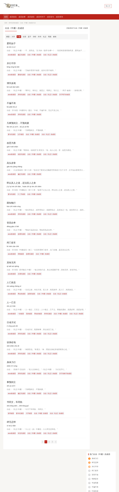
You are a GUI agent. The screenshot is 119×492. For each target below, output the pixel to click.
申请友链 (112, 460)
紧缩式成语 (22, 75)
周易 (49, 37)
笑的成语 (106, 477)
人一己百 (11, 304)
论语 (24, 37)
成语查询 (59, 17)
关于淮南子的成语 (66, 376)
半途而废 (95, 56)
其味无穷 (11, 264)
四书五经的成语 (14, 23)
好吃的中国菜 (8, 464)
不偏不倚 (11, 103)
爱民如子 (11, 43)
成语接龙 (13, 17)
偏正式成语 (22, 55)
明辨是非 (95, 52)
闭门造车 (11, 244)
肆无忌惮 (11, 424)
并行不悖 (11, 63)
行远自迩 (95, 65)
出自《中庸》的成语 (35, 55)
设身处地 (11, 344)
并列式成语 (22, 95)
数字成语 (86, 477)
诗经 (34, 37)
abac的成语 (12, 115)
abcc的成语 (96, 477)
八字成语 (25, 477)
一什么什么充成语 (96, 117)
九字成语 (21, 135)
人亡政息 (11, 284)
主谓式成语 (22, 275)
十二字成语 (22, 195)
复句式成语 (12, 135)
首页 (6, 17)
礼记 (44, 37)
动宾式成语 (22, 155)
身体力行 (11, 364)
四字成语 (6, 477)
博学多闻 (11, 83)
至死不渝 (95, 48)
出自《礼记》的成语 (51, 55)
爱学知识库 (21, 480)
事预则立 (11, 384)
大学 (13, 37)
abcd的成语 (12, 55)
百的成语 (30, 316)
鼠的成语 (67, 477)
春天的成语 (77, 477)
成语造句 (50, 17)
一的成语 (21, 316)
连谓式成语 (22, 235)
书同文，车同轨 (15, 404)
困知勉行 (11, 204)
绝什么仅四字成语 (96, 110)
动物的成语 (58, 477)
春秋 (54, 37)
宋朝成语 (21, 255)
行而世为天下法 (97, 69)
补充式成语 (22, 436)
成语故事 (22, 17)
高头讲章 (11, 163)
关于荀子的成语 (65, 95)
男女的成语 (22, 295)
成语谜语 (30, 17)
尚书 (39, 37)
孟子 (29, 37)
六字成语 (29, 416)
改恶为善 (11, 143)
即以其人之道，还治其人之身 (22, 184)
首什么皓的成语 (95, 137)
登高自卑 (11, 224)
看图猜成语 (16, 477)
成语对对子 (40, 17)
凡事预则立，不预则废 (18, 123)
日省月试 (11, 324)
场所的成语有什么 (96, 144)
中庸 (18, 37)
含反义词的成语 (46, 477)
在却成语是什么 (95, 124)
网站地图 (29, 480)
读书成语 (11, 416)
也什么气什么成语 (96, 130)
